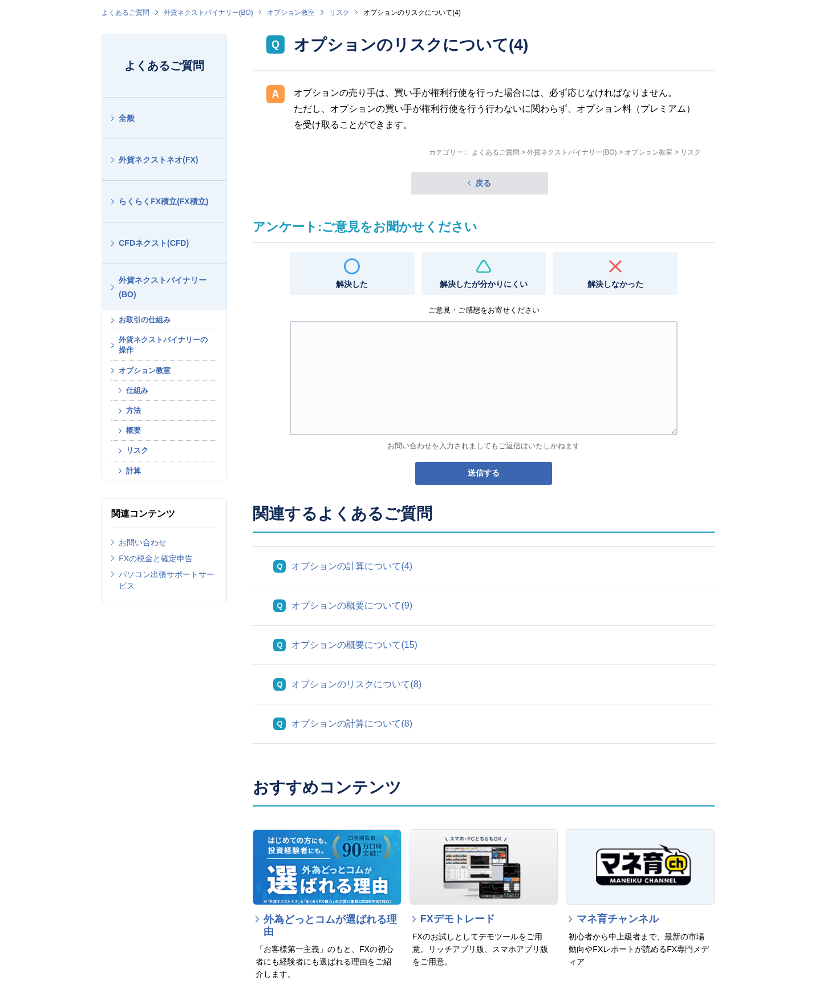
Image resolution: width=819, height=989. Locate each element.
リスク (339, 13)
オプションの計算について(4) (351, 566)
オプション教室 (291, 13)
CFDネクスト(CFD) (154, 243)
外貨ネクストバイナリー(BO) (208, 13)
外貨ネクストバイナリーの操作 (163, 344)
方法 (133, 410)
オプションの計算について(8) (351, 723)
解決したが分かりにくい (484, 284)
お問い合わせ (143, 542)
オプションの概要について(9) (351, 605)
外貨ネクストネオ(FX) (158, 159)
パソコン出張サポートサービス (166, 580)
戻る (483, 183)
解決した (352, 284)
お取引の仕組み (145, 319)
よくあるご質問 (125, 13)
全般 (127, 118)
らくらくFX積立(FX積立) (163, 201)
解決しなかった (615, 284)
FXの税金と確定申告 (156, 558)
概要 (133, 430)
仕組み (137, 390)
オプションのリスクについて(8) (356, 684)
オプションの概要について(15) (354, 645)
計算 (133, 471)
